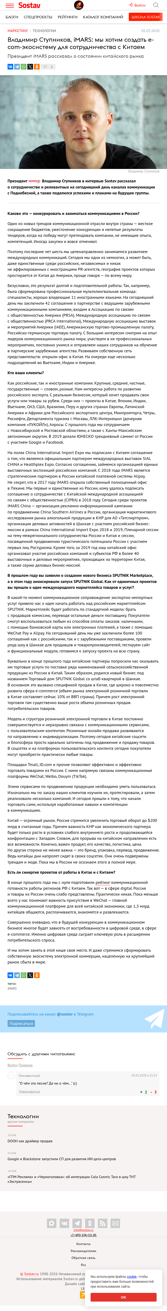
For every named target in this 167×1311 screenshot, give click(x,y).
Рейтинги (67, 17)
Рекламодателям (83, 1251)
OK (123, 1297)
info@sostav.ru (83, 1230)
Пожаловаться (29, 1091)
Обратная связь (83, 1258)
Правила (25, 1065)
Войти (12, 1065)
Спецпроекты (38, 17)
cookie (132, 1276)
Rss (83, 1265)
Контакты (83, 1244)
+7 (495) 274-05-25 (84, 1235)
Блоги (12, 17)
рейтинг (103, 882)
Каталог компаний (103, 17)
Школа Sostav (146, 17)
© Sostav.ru (29, 1274)
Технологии (23, 1116)
